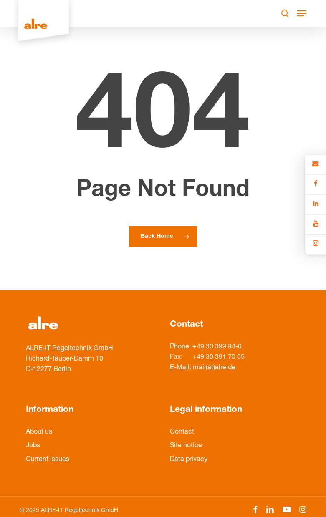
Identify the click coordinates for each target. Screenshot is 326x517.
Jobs (33, 446)
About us (39, 432)
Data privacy (188, 459)
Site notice (186, 446)
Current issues (47, 459)
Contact (182, 432)
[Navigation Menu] (301, 13)
